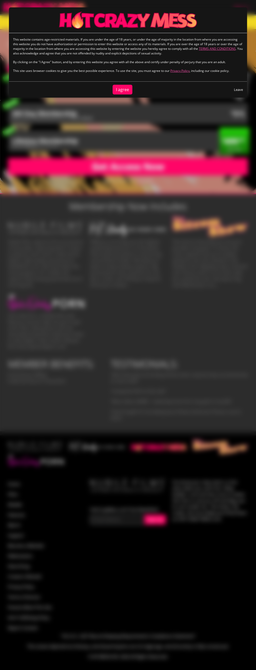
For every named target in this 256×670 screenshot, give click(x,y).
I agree (122, 89)
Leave (238, 89)
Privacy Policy (180, 71)
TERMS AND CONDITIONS (217, 48)
